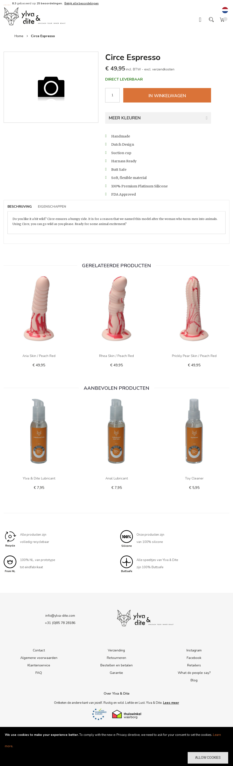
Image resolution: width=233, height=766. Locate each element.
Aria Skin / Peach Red (38, 356)
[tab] (22, 207)
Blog (194, 680)
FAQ (38, 673)
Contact (39, 650)
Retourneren (116, 658)
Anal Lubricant (116, 478)
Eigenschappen (52, 206)
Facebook (194, 658)
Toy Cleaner (194, 478)
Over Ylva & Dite (117, 693)
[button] (225, 10)
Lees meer (171, 703)
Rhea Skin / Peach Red (116, 356)
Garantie (116, 673)
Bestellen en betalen (116, 665)
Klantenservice (38, 665)
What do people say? (194, 673)
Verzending (116, 650)
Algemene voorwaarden (38, 658)
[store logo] (34, 16)
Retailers (194, 665)
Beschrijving (19, 206)
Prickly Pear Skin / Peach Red (194, 356)
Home (18, 36)
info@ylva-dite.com (60, 615)
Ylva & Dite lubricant (39, 478)
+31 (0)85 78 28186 (60, 623)
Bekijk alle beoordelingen (81, 3)
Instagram (194, 650)
